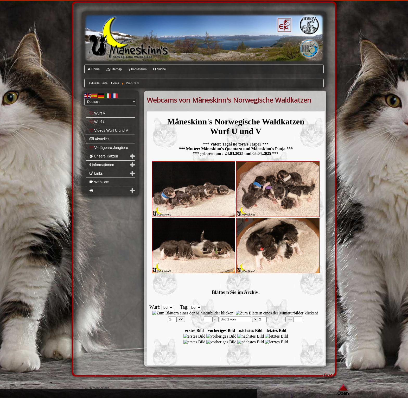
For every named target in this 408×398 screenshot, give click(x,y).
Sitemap (114, 69)
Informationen (102, 165)
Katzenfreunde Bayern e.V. (298, 41)
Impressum (137, 69)
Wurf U (97, 122)
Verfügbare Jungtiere (109, 148)
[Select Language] (110, 101)
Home (94, 69)
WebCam (99, 182)
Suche (159, 69)
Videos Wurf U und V (109, 130)
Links (96, 173)
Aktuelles (100, 139)
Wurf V (97, 113)
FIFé (283, 24)
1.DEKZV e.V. (309, 25)
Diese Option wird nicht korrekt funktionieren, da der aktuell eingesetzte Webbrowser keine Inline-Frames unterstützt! (236, 238)
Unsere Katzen (104, 156)
